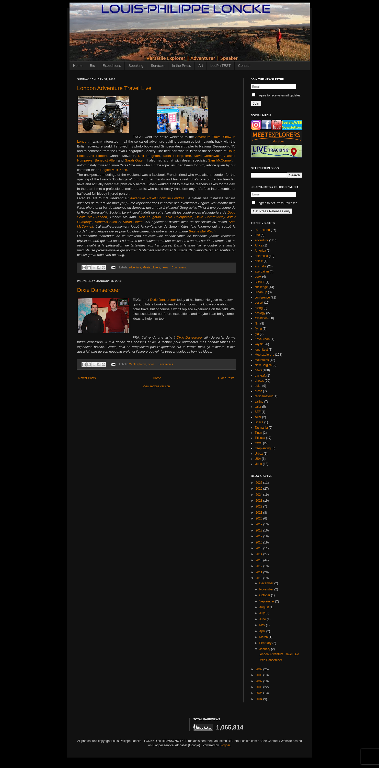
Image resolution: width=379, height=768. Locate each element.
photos (259, 380)
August (264, 607)
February (265, 643)
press (258, 391)
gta (257, 334)
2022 (259, 506)
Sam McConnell (220, 160)
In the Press (181, 66)
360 (257, 235)
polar (258, 386)
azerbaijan (262, 271)
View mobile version (156, 386)
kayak (259, 344)
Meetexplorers (151, 267)
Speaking (135, 66)
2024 (259, 495)
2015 (259, 548)
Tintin (258, 433)
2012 (259, 566)
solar (258, 417)
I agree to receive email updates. (276, 95)
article (259, 261)
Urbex (259, 453)
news (165, 267)
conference (262, 297)
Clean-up (261, 292)
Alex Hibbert (97, 156)
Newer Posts (87, 378)
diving (259, 308)
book (258, 276)
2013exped (262, 230)
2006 (259, 687)
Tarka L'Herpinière (177, 156)
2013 (259, 560)
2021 (259, 512)
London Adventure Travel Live (114, 88)
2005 (259, 693)
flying (258, 328)
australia (260, 266)
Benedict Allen (106, 160)
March (264, 637)
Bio (92, 66)
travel (258, 443)
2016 (259, 542)
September (267, 601)
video (258, 464)
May (262, 625)
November (266, 589)
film (257, 323)
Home (78, 66)
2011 (259, 572)
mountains (262, 360)
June (263, 619)
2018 (259, 530)
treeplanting (263, 448)
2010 (259, 578)
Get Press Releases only (272, 211)
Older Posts (226, 378)
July (262, 613)
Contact (244, 66)
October (265, 595)
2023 (259, 500)
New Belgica (263, 365)
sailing (259, 401)
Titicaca (260, 438)
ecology (260, 313)
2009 (259, 669)
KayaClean (262, 339)
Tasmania (261, 427)
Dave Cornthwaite (208, 156)
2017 (259, 536)
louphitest (261, 349)
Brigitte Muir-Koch (113, 170)
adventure (135, 267)
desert (259, 302)
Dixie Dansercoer (98, 290)
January (265, 649)
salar (258, 406)
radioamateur (264, 396)
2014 (259, 554)
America (260, 250)
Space (259, 422)
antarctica (261, 256)
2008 (259, 675)
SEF (258, 412)
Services (158, 66)
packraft (260, 375)
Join (256, 103)
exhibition (261, 318)
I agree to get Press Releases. (275, 203)
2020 (259, 518)
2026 (259, 483)
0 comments (179, 267)
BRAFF (260, 282)
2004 (259, 699)
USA (258, 459)
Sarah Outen (135, 160)
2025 (259, 488)
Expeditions (111, 66)
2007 (259, 681)
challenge (261, 287)
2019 (259, 524)
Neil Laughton (149, 156)
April (262, 631)
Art (200, 66)
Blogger (225, 745)
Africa (259, 245)
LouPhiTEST (220, 66)
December (266, 583)
